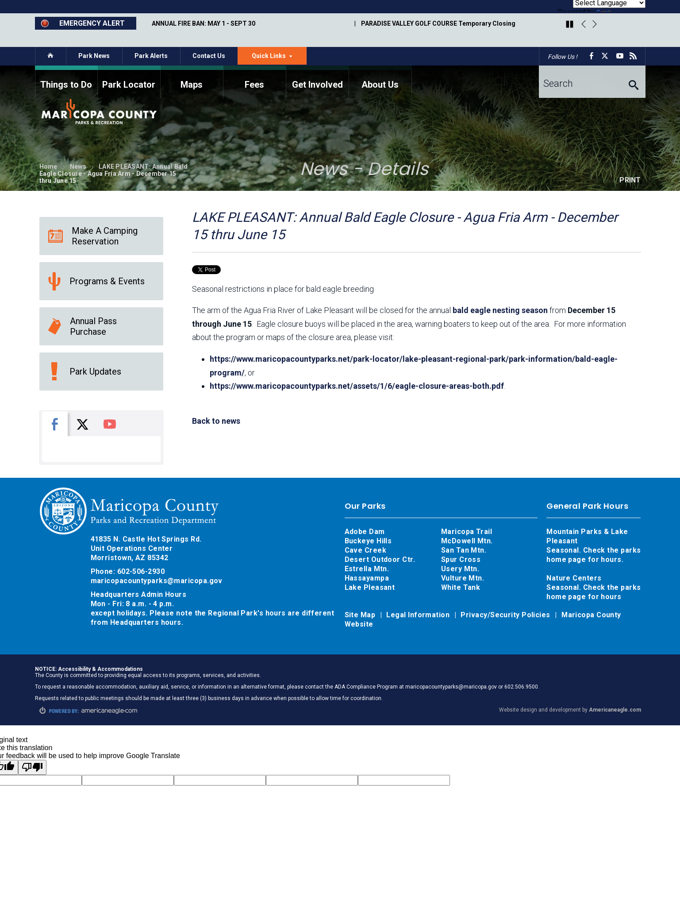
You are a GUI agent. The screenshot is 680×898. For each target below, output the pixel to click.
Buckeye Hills (368, 541)
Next (594, 24)
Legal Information (418, 615)
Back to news (216, 421)
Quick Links (279, 58)
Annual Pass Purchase (82, 326)
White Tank (460, 587)
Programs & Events (96, 281)
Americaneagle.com (615, 710)
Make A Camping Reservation (93, 236)
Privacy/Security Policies (506, 615)
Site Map (361, 615)
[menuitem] (66, 82)
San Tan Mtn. (463, 550)
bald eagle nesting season (500, 310)
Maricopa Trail (466, 531)
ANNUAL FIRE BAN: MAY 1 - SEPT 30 (203, 23)
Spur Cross (461, 559)
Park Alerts (151, 55)
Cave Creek (366, 550)
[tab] (55, 423)
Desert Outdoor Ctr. (380, 559)
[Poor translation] (32, 767)
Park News (94, 55)
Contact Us (208, 55)
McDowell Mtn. (467, 541)
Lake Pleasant (370, 587)
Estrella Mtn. (367, 569)
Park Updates (84, 371)
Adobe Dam (365, 531)
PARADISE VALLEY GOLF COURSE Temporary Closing (438, 23)
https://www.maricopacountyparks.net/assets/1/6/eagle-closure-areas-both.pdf (357, 386)
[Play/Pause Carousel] (569, 25)
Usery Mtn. (460, 569)
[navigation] (340, 82)
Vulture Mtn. (462, 578)
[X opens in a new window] (606, 55)
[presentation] (55, 423)
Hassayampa (368, 578)
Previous (583, 24)
